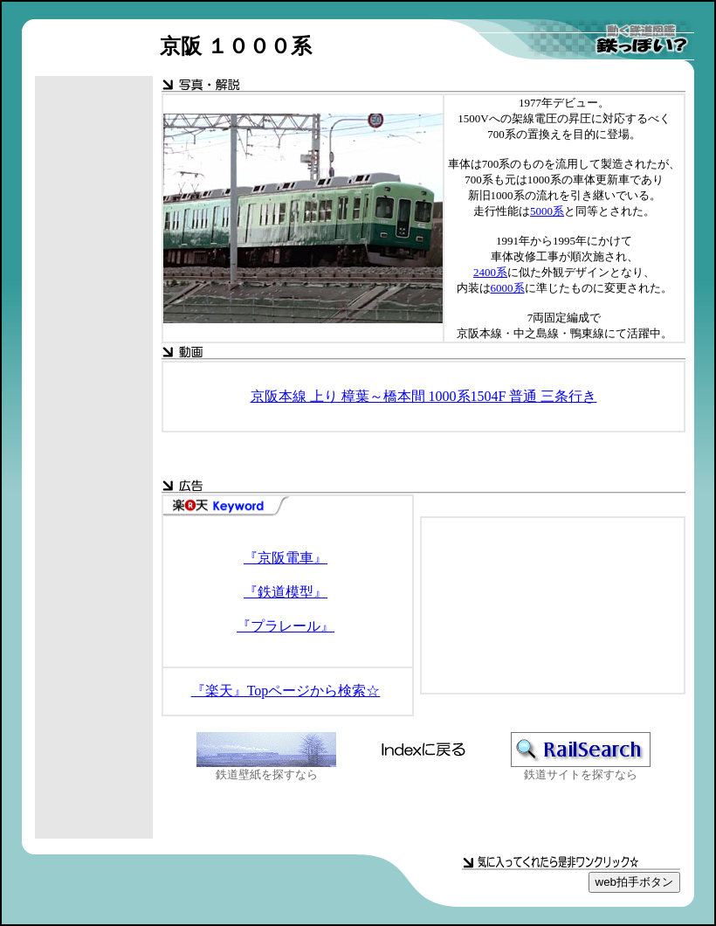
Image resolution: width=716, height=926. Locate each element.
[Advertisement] (94, 354)
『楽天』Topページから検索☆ (286, 690)
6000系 (508, 287)
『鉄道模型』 (285, 591)
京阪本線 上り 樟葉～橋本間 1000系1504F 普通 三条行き (424, 396)
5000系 (547, 211)
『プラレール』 (285, 625)
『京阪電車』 (285, 557)
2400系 (490, 272)
